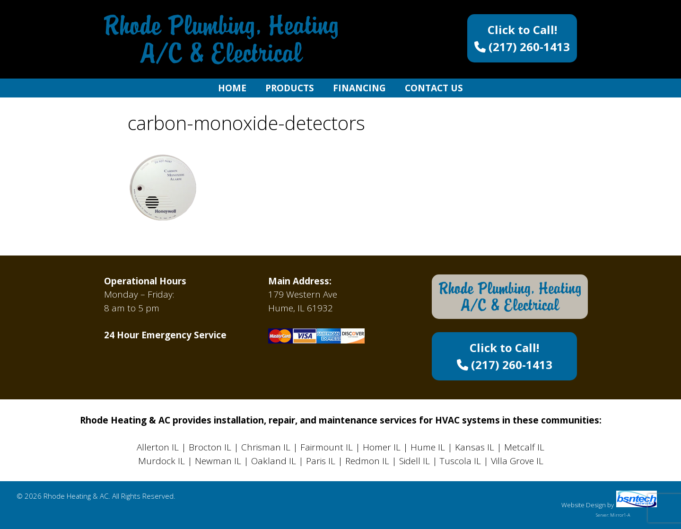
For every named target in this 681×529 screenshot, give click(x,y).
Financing (359, 88)
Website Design (583, 505)
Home (232, 88)
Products (289, 88)
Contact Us (434, 88)
